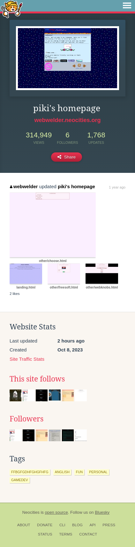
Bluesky (102, 512)
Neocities (31, 512)
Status (45, 534)
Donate (44, 525)
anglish (62, 472)
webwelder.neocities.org (67, 120)
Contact (88, 534)
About (23, 525)
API (93, 525)
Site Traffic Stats (27, 359)
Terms (65, 534)
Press (108, 525)
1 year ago (117, 187)
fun (79, 472)
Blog (77, 525)
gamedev (19, 480)
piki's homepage (76, 186)
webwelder (24, 186)
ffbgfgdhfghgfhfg (30, 472)
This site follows (37, 379)
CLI (62, 525)
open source (56, 512)
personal (98, 472)
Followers (26, 419)
